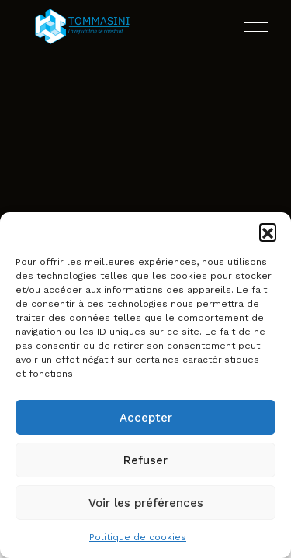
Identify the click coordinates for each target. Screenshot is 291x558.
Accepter (146, 418)
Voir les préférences (145, 503)
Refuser (145, 460)
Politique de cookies (137, 537)
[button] (267, 231)
